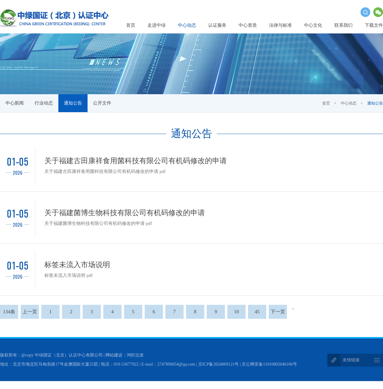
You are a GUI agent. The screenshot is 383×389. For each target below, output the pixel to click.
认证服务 (217, 25)
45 (257, 313)
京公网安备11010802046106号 (269, 365)
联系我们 (343, 25)
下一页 (278, 313)
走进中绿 (156, 25)
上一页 (29, 313)
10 (236, 313)
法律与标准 (280, 25)
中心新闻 (14, 103)
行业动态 (44, 103)
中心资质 (248, 25)
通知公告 (73, 103)
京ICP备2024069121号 (218, 365)
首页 (130, 25)
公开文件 (102, 103)
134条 (9, 313)
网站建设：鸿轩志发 (124, 355)
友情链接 (351, 360)
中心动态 (187, 25)
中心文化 (313, 25)
